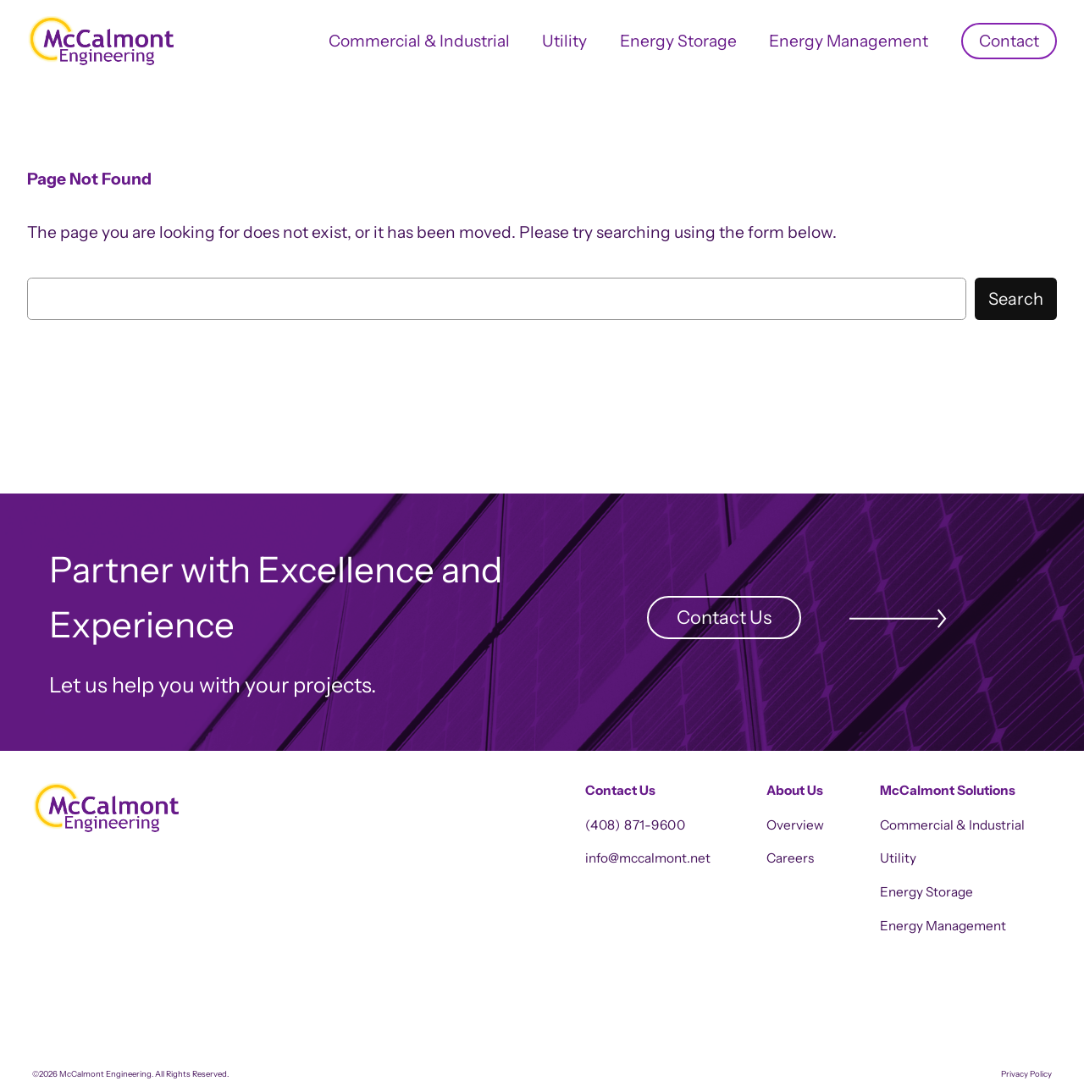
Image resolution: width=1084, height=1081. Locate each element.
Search (1015, 299)
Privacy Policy (1026, 1073)
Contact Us (724, 617)
